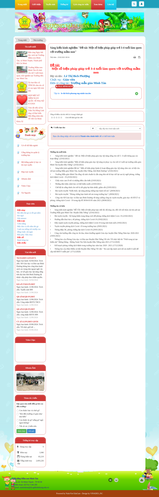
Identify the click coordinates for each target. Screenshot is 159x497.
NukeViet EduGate (73, 493)
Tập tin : (72, 93)
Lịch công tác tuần (81, 4)
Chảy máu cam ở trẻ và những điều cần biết (72, 181)
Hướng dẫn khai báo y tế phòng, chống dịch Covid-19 (76, 219)
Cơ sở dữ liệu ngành (29, 145)
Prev (20, 382)
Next (41, 382)
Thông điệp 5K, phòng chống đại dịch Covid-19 (73, 230)
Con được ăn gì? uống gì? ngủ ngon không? (29, 421)
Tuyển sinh (50, 4)
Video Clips (25, 186)
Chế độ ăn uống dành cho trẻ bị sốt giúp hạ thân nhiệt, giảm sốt (80, 187)
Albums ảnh (26, 179)
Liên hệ (111, 4)
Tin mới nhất (30, 47)
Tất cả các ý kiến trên (26, 426)
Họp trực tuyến (27, 172)
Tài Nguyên (25, 193)
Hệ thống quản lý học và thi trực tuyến (31, 163)
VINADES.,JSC (96, 493)
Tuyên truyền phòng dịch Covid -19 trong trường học (75, 226)
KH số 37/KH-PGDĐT (25, 284)
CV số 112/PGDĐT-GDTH (27, 322)
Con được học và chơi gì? (28, 410)
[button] (136, 94)
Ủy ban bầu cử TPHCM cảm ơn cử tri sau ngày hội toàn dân (36, 87)
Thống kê (64, 4)
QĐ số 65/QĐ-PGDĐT (25, 309)
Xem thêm (98, 4)
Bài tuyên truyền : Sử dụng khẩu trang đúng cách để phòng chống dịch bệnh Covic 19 (88, 216)
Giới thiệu (36, 4)
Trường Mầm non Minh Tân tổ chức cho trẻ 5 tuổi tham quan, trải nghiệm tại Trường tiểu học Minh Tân (29, 72)
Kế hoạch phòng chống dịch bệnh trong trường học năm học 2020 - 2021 (83, 245)
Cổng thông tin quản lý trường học (30, 153)
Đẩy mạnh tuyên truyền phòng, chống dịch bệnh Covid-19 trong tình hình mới (85, 223)
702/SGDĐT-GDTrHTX (26, 258)
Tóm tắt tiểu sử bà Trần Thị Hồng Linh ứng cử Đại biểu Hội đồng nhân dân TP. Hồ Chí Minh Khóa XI (30, 115)
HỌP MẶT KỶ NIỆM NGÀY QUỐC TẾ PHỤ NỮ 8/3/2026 (36, 99)
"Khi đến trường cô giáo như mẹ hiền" (29, 415)
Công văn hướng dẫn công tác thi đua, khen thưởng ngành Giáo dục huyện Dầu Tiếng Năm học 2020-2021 (97, 233)
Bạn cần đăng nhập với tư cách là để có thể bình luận (84, 136)
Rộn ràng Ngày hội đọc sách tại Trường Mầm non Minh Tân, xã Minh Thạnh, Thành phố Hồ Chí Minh (30, 57)
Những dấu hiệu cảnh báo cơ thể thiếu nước (73, 184)
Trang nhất (22, 4)
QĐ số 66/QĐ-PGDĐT (25, 297)
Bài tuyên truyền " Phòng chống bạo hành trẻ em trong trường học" (81, 194)
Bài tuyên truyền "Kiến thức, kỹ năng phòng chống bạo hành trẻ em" (82, 191)
